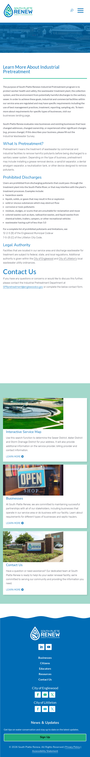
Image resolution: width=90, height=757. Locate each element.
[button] (80, 10)
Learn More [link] (15, 456)
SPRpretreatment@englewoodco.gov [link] (23, 286)
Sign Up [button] (45, 737)
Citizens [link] (45, 663)
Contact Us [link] (14, 565)
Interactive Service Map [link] (23, 432)
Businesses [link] (14, 498)
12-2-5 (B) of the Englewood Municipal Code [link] (27, 233)
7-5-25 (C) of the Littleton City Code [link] (22, 237)
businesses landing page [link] (16, 115)
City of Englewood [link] (43, 258)
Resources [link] (45, 674)
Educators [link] (45, 668)
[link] (33, 414)
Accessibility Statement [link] (45, 751)
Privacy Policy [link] (72, 747)
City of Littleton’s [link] (68, 258)
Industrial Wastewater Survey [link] (18, 136)
